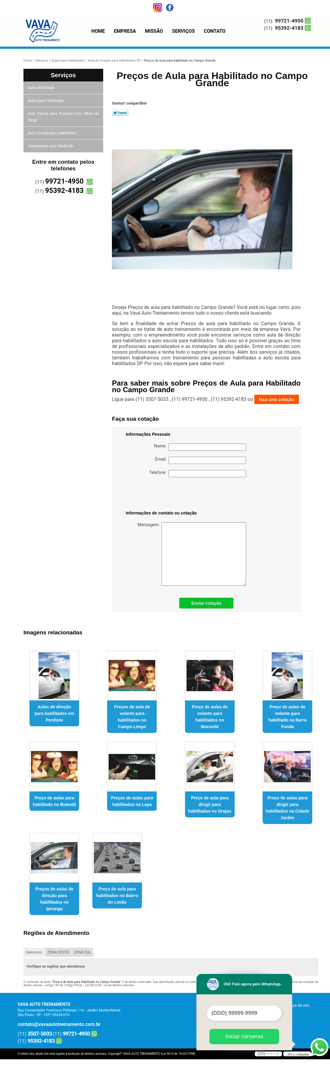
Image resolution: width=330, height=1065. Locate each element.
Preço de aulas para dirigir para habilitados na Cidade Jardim (287, 807)
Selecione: (34, 952)
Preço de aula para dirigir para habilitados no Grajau (209, 804)
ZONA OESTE (58, 952)
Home (98, 31)
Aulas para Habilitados (46, 101)
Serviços (183, 31)
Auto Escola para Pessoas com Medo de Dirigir (63, 116)
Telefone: (197, 473)
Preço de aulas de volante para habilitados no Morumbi (210, 716)
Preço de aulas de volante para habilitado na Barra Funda (287, 716)
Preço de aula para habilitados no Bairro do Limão (117, 895)
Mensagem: (191, 554)
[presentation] (164, 495)
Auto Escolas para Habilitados (52, 133)
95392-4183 (289, 28)
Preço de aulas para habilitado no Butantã (54, 801)
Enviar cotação (206, 603)
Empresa (125, 31)
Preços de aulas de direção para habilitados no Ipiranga (54, 898)
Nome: (200, 447)
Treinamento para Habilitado (51, 146)
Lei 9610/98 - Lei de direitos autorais (109, 985)
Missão (154, 31)
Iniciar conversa (244, 1036)
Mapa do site (298, 1005)
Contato (215, 31)
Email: (200, 460)
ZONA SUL (82, 952)
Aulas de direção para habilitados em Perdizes (54, 713)
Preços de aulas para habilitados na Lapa (132, 801)
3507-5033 (40, 1033)
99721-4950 (289, 21)
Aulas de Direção (42, 88)
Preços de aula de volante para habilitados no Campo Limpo (132, 716)
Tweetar (120, 113)
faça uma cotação (277, 399)
